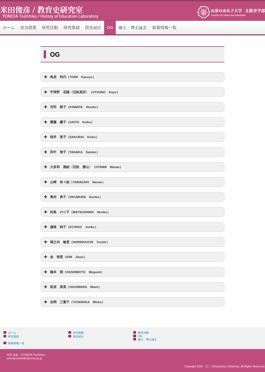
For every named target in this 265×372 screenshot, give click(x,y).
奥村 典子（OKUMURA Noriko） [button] (72, 197)
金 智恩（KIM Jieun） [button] (65, 257)
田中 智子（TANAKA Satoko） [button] (71, 152)
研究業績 (72, 27)
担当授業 (28, 27)
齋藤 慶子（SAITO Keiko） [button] (68, 122)
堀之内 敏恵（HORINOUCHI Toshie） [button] (76, 242)
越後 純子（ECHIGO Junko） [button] (70, 227)
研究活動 (50, 27)
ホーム (9, 27)
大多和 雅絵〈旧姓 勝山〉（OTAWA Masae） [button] (83, 167)
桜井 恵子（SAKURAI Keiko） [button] (71, 137)
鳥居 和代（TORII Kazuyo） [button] (69, 77)
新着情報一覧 (164, 27)
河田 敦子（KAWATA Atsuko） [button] (71, 107)
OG (110, 27)
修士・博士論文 (132, 27)
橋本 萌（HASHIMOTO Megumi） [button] (73, 272)
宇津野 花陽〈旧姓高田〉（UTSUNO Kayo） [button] (81, 92)
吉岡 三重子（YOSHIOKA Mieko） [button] (74, 302)
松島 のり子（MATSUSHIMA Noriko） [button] (76, 212)
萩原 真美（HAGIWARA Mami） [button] (72, 287)
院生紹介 (93, 27)
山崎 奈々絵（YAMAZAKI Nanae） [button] (74, 182)
